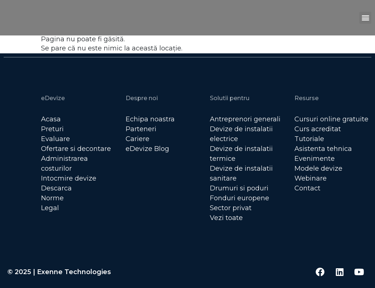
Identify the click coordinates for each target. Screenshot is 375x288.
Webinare (310, 178)
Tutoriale (309, 139)
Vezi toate (226, 218)
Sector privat (231, 208)
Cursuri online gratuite (331, 119)
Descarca (56, 188)
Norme (52, 198)
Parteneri (141, 129)
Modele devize (318, 168)
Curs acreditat (317, 129)
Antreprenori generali (245, 119)
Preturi (52, 129)
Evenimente (314, 159)
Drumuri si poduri (239, 188)
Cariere (137, 139)
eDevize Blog (147, 149)
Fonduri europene (239, 198)
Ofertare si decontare (76, 149)
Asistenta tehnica (323, 149)
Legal (50, 208)
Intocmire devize (68, 178)
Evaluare (55, 139)
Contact (307, 188)
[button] (365, 18)
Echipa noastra (150, 119)
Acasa (51, 119)
